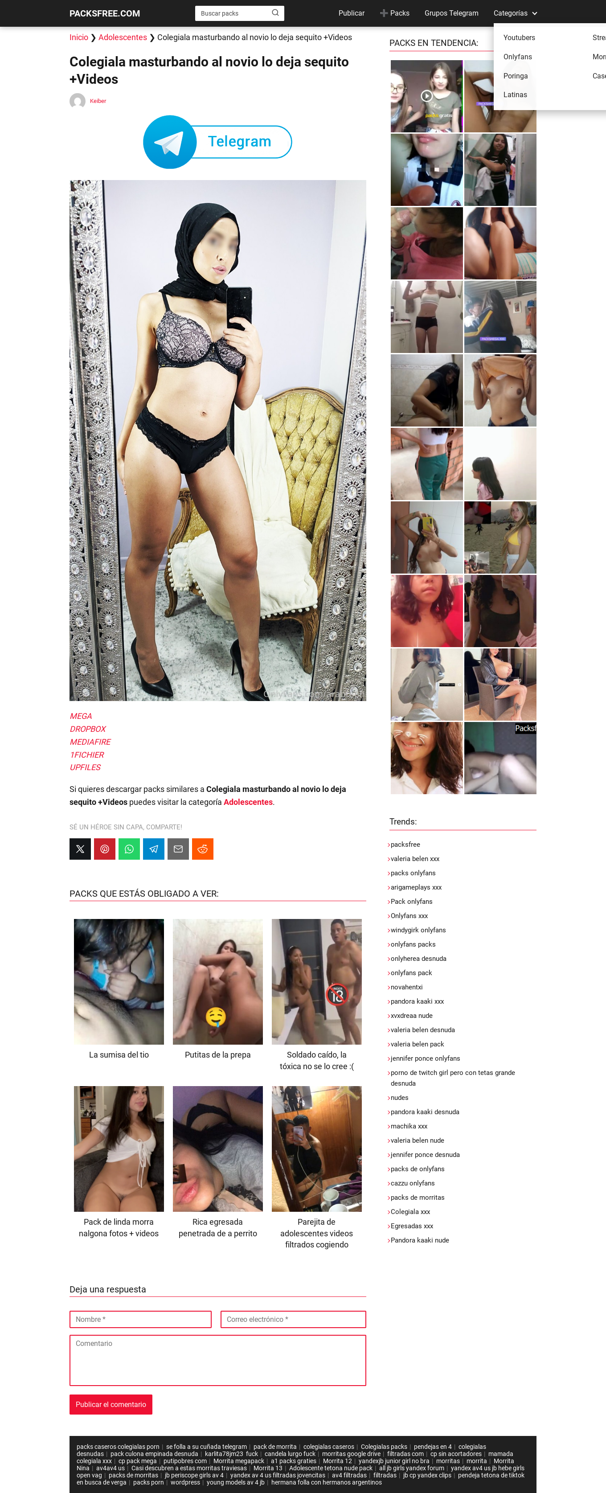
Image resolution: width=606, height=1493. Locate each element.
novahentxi (407, 987)
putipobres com (185, 1460)
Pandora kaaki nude (420, 1240)
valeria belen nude (417, 1140)
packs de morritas (418, 1198)
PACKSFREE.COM (105, 13)
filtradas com (405, 1453)
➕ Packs (394, 13)
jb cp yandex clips (427, 1475)
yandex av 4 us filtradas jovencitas (277, 1475)
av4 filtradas (349, 1475)
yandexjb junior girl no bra (394, 1460)
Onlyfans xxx (409, 916)
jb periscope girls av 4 (194, 1475)
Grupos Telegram (452, 13)
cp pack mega (138, 1460)
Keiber (98, 101)
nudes (400, 1098)
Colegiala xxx (410, 1212)
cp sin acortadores (456, 1453)
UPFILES (85, 767)
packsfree (405, 845)
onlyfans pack (411, 973)
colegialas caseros (328, 1446)
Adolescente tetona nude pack (331, 1468)
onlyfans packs (413, 944)
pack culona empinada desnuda (154, 1453)
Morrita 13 (268, 1468)
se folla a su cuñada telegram (206, 1446)
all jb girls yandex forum (411, 1468)
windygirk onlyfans (418, 930)
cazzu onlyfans (413, 1183)
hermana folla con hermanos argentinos (327, 1482)
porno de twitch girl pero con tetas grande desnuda (453, 1078)
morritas (448, 1460)
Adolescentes (122, 37)
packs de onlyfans (418, 1169)
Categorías (511, 13)
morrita (477, 1460)
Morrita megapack (238, 1460)
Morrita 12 (337, 1460)
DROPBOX (87, 729)
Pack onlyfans (412, 902)
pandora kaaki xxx (417, 1001)
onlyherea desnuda (418, 959)
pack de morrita (275, 1446)
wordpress (185, 1482)
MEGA (81, 716)
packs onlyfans (413, 873)
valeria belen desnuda (423, 1030)
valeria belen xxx (415, 859)
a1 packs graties (293, 1460)
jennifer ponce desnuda (425, 1155)
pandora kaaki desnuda (425, 1112)
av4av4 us (110, 1468)
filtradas (385, 1475)
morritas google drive (351, 1453)
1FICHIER (86, 754)
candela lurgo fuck (290, 1453)
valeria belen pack (417, 1044)
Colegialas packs (384, 1446)
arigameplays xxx (416, 887)
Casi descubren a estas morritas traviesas (189, 1468)
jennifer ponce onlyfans (425, 1058)
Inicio (79, 37)
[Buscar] (275, 13)
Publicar (351, 13)
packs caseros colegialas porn (118, 1446)
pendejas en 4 (433, 1446)
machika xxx (409, 1126)
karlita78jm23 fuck (231, 1453)
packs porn (148, 1482)
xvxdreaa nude (412, 1016)
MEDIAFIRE (90, 741)
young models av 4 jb (236, 1482)
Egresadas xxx (412, 1226)
